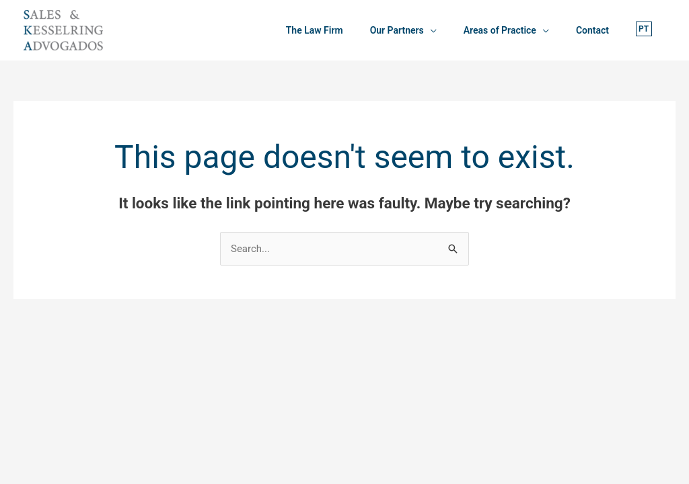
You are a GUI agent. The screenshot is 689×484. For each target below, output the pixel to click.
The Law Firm (314, 30)
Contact (592, 30)
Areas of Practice (500, 30)
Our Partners (397, 30)
